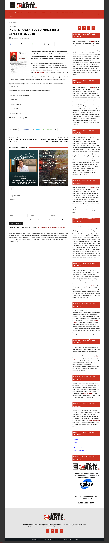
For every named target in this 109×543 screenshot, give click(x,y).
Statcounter (3, 542)
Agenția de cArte (18, 38)
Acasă (10, 22)
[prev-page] (10, 189)
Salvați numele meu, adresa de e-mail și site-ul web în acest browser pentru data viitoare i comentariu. (38, 219)
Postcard (15, 22)
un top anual (94, 187)
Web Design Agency (69, 539)
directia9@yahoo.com (39, 72)
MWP (76, 539)
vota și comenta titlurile (90, 285)
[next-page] (12, 189)
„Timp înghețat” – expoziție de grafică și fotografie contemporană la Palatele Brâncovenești (53, 182)
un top (93, 41)
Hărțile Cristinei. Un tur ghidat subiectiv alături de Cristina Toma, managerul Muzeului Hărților (23, 182)
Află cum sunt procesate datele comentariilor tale (51, 227)
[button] (98, 14)
